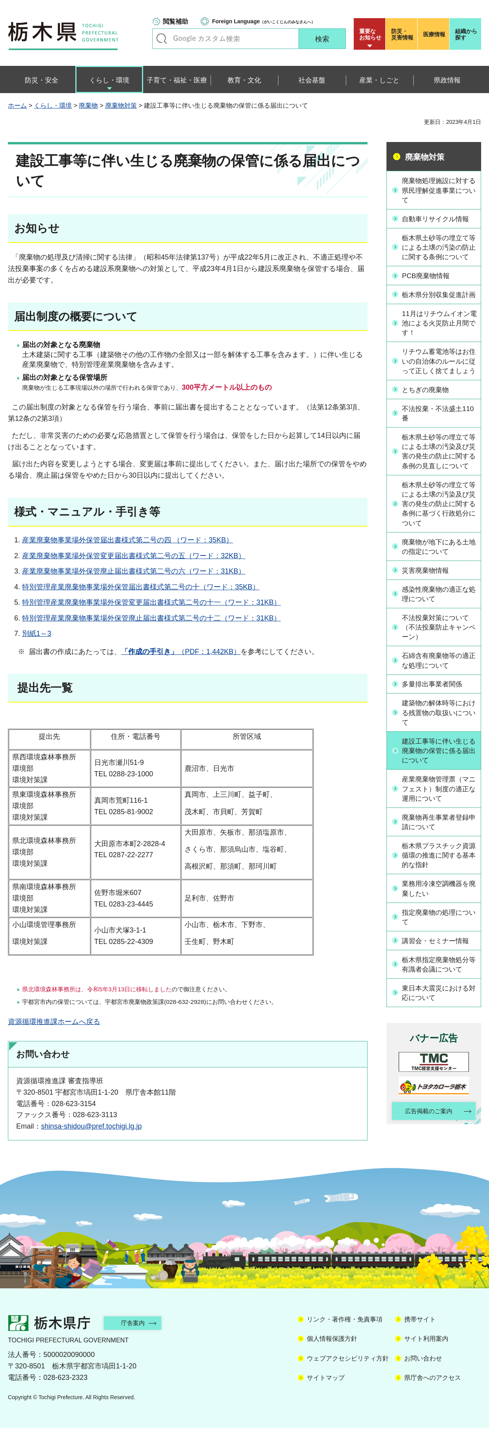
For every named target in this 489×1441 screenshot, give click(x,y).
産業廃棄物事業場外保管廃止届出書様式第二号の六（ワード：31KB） (133, 571)
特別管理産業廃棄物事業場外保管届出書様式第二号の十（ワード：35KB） (140, 587)
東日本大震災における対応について (438, 1037)
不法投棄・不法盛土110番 (435, 443)
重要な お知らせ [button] (370, 34)
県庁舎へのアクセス (432, 1391)
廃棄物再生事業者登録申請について (438, 866)
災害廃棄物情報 (427, 613)
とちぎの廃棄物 (427, 420)
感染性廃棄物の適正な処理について (438, 636)
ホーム (17, 105)
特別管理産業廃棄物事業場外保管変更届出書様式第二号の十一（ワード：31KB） (151, 602)
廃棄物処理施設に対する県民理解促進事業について (438, 190)
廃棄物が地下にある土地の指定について (438, 589)
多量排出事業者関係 (435, 727)
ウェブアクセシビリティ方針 (348, 1371)
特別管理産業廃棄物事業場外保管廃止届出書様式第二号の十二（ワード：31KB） (151, 618)
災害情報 (403, 34)
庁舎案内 (136, 1336)
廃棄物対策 (121, 105)
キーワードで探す (162, 39)
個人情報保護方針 (332, 1352)
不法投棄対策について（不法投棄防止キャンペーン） (438, 669)
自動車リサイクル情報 (438, 219)
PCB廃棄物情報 (428, 286)
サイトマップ (326, 1391)
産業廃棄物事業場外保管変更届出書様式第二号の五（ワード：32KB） (133, 556)
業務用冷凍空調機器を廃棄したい (438, 933)
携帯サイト (420, 1332)
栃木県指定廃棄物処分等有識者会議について (438, 1008)
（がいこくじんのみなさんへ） (263, 21)
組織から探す (466, 34)
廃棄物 (88, 105)
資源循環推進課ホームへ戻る (54, 1022)
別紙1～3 (36, 634)
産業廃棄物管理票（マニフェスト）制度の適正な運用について (438, 832)
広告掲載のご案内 (427, 1156)
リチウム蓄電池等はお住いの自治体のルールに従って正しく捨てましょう (438, 387)
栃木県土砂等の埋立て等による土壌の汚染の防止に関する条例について (438, 252)
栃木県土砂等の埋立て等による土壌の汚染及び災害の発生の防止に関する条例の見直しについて (438, 487)
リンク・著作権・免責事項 (345, 1332)
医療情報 (434, 34)
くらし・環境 (53, 105)
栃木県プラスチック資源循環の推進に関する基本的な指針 (438, 899)
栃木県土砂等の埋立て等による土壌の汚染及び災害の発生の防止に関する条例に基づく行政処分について (438, 545)
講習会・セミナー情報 (438, 985)
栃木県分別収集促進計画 (438, 309)
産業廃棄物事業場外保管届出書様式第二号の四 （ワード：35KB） (127, 540)
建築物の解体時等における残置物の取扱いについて (438, 755)
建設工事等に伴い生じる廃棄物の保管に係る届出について (438, 793)
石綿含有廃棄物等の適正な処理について (438, 703)
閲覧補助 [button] (175, 21)
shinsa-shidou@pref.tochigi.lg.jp (91, 1126)
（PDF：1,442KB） (181, 652)
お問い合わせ (423, 1371)
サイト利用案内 (426, 1352)
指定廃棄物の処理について (438, 961)
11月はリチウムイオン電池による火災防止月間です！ (438, 343)
